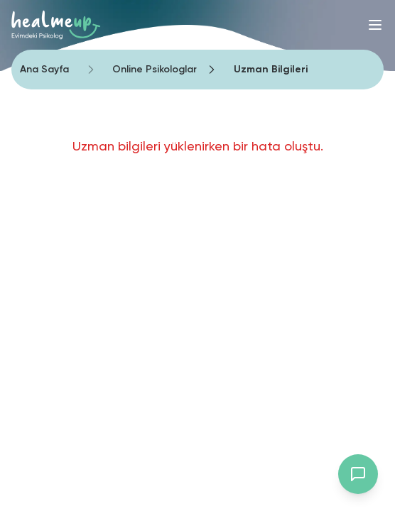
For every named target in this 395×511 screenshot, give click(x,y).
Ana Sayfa (44, 70)
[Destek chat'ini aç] (358, 474)
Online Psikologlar (154, 70)
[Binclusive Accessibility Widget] (35, 463)
